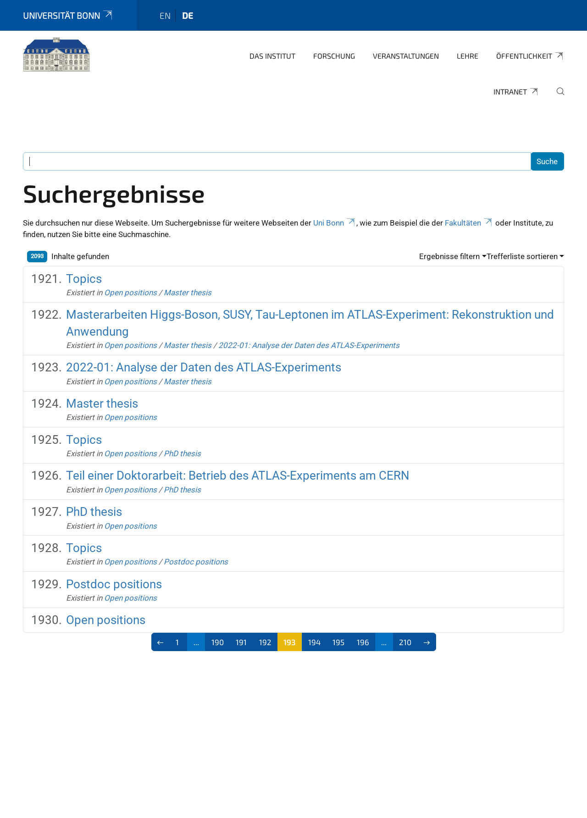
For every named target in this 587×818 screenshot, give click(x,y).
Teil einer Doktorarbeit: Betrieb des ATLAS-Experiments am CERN (238, 475)
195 (338, 642)
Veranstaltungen (406, 55)
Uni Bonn (334, 222)
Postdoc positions (196, 561)
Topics (84, 279)
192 (265, 642)
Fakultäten (469, 222)
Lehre (467, 55)
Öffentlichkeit (530, 56)
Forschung (334, 55)
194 (314, 642)
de (187, 15)
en (165, 15)
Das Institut (272, 55)
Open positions (130, 292)
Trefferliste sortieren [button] (522, 256)
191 (241, 642)
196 (363, 642)
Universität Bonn (68, 15)
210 (405, 642)
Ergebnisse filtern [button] (449, 256)
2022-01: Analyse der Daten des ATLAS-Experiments (308, 345)
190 (217, 642)
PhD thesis (182, 453)
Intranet (516, 92)
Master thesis (187, 292)
